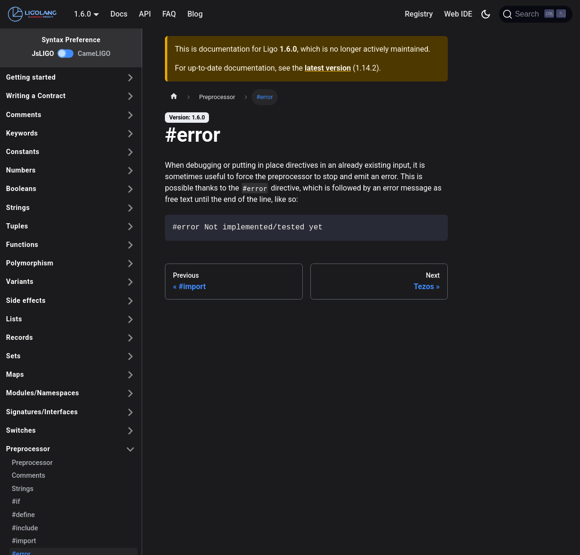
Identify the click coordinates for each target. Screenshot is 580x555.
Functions (22, 245)
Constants (22, 152)
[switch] (65, 53)
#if (16, 502)
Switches (21, 431)
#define (23, 515)
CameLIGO (94, 54)
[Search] (535, 14)
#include (25, 528)
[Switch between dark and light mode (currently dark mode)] (485, 14)
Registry (419, 13)
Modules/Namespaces (42, 393)
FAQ (169, 13)
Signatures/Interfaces (42, 412)
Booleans (21, 189)
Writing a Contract (36, 96)
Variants (20, 282)
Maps (15, 375)
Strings (18, 208)
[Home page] (174, 97)
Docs (118, 13)
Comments (24, 115)
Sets (13, 356)
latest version (328, 68)
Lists (14, 319)
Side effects (26, 301)
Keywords (22, 133)
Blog (194, 13)
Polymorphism (30, 263)
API (145, 13)
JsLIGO (43, 54)
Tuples (17, 226)
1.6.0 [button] (82, 13)
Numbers (21, 170)
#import (24, 541)
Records (19, 338)
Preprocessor (28, 449)
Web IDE (458, 13)
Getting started (31, 77)
